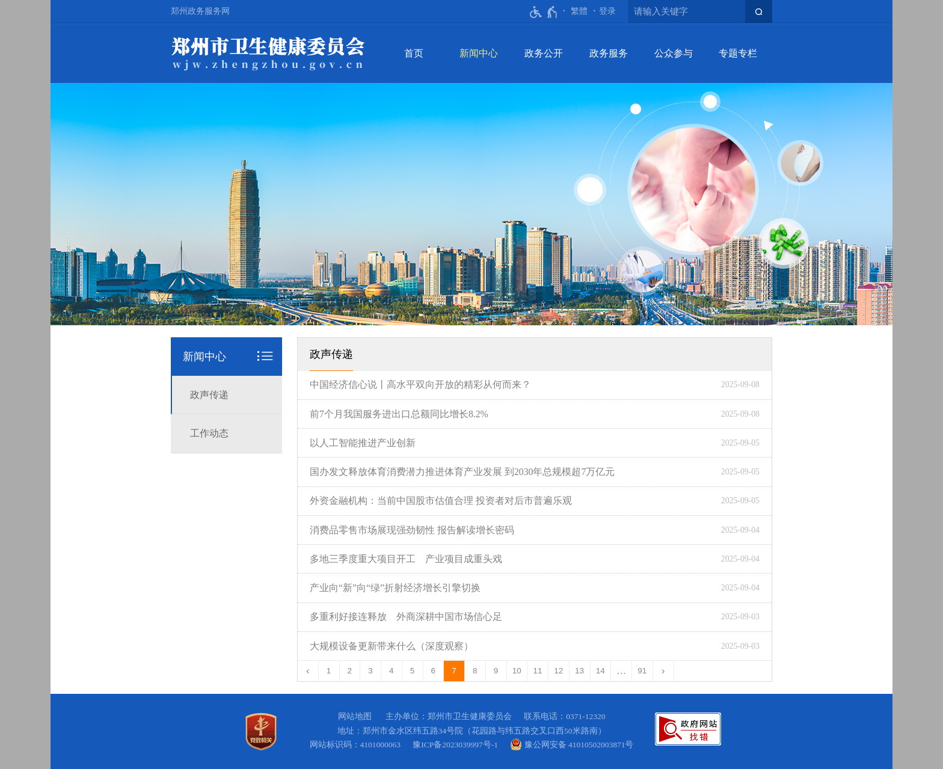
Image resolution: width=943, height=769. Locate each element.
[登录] (607, 11)
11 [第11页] (537, 670)
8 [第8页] (475, 670)
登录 (607, 11)
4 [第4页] (391, 670)
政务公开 (543, 53)
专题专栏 (738, 53)
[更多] (621, 671)
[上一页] (308, 671)
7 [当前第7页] (454, 670)
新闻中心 (478, 53)
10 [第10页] (516, 670)
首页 (413, 53)
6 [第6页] (433, 670)
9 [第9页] (496, 670)
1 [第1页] (329, 670)
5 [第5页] (412, 670)
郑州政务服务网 (200, 11)
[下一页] (663, 671)
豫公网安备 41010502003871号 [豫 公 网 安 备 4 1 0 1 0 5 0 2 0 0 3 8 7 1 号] (571, 744)
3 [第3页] (370, 670)
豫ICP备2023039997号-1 (457, 744)
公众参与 (673, 53)
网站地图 (355, 716)
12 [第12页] (558, 670)
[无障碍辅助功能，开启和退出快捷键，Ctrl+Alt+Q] (544, 12)
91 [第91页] (642, 670)
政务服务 (608, 53)
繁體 (579, 11)
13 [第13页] (579, 670)
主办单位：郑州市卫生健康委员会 (450, 716)
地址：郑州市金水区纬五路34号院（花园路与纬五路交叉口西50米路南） (471, 730)
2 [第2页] (350, 670)
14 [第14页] (600, 670)
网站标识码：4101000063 (357, 744)
